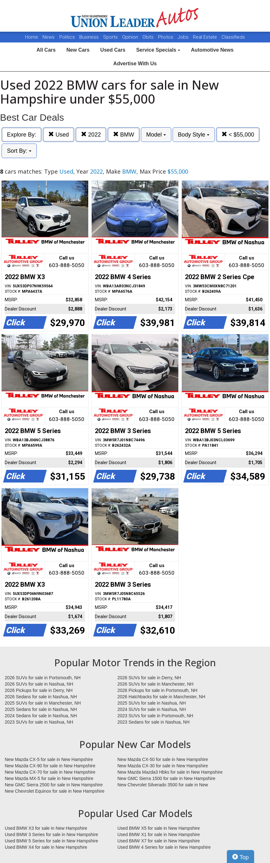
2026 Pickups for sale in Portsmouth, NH (157, 690)
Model (156, 134)
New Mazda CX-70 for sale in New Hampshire (50, 772)
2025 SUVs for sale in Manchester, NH (43, 703)
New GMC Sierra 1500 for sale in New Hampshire (166, 778)
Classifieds (233, 37)
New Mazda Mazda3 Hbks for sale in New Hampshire (169, 772)
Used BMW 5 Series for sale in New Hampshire (51, 840)
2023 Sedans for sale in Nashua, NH (153, 722)
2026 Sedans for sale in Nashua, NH (41, 696)
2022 (91, 134)
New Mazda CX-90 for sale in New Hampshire (50, 765)
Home (31, 37)
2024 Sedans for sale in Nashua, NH (41, 715)
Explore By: (21, 134)
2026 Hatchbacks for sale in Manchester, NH (161, 696)
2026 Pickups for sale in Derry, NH (39, 690)
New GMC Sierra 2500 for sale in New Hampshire (54, 784)
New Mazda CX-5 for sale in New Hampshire (49, 759)
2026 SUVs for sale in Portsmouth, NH (43, 677)
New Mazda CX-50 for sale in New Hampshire (162, 759)
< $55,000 (237, 134)
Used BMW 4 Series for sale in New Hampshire (164, 847)
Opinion (130, 37)
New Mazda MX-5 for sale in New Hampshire (49, 778)
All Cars (46, 50)
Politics (67, 37)
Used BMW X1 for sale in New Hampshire (158, 834)
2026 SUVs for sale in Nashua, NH (39, 684)
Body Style (193, 134)
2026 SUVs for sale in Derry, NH (149, 677)
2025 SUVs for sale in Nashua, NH (151, 703)
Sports (111, 37)
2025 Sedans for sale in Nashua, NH (41, 709)
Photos (166, 37)
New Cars (77, 50)
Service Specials (158, 50)
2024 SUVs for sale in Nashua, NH (151, 709)
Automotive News (212, 50)
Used (58, 134)
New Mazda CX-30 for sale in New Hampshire (162, 765)
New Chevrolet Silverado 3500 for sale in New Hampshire (162, 785)
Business (89, 37)
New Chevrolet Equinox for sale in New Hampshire (54, 791)
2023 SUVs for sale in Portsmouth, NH (155, 715)
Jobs (184, 37)
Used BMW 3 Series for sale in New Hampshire (51, 834)
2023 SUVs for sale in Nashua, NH (39, 722)
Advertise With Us (135, 63)
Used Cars (112, 50)
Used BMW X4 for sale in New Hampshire (46, 847)
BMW (123, 134)
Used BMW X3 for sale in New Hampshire (46, 828)
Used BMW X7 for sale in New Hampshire (158, 840)
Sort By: (19, 151)
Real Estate (205, 37)
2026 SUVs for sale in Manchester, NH (155, 684)
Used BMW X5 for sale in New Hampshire (158, 828)
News (49, 37)
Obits (148, 37)
